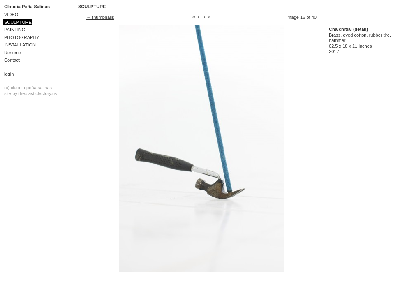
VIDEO (11, 14)
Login (9, 74)
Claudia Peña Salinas (27, 6)
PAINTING (14, 29)
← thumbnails (100, 17)
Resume (12, 52)
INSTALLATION (20, 44)
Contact (12, 60)
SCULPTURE (18, 22)
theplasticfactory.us (37, 93)
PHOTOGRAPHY (21, 37)
